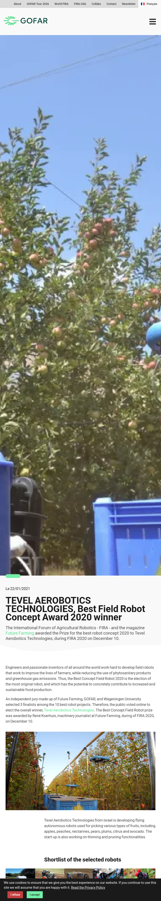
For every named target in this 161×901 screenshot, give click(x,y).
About (17, 4)
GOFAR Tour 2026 (38, 4)
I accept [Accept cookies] (35, 895)
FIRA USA (80, 4)
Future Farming (20, 633)
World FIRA (62, 4)
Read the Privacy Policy (88, 887)
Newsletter (128, 4)
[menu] (152, 21)
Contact (111, 4)
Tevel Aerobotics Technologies (69, 710)
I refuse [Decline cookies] (15, 895)
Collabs (96, 4)
